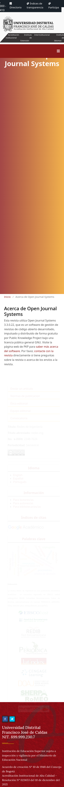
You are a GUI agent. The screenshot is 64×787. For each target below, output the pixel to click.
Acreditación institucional (12, 36)
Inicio (7, 296)
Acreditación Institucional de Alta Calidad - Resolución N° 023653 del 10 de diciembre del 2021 (31, 780)
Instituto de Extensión (26, 37)
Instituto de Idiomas (59, 37)
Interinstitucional (42, 34)
